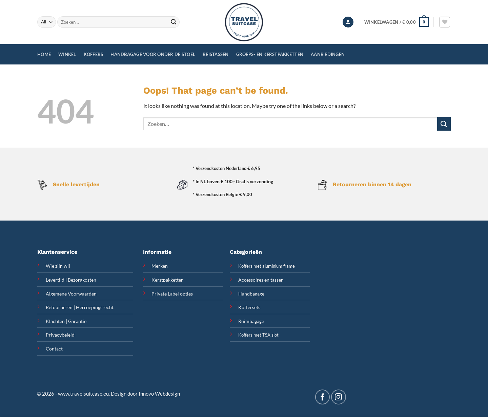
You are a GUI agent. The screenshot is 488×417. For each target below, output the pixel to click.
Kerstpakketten (167, 280)
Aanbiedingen (328, 54)
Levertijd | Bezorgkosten (71, 280)
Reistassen (216, 54)
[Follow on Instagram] (338, 397)
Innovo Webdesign (159, 394)
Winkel (67, 54)
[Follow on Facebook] (322, 397)
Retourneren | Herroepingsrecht (80, 307)
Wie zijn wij (58, 266)
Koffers (93, 54)
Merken (159, 266)
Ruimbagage (251, 321)
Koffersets (249, 307)
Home (44, 54)
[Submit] (173, 22)
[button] (348, 22)
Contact (54, 349)
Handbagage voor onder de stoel (152, 54)
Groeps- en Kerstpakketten (269, 54)
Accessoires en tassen (261, 280)
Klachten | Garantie (66, 321)
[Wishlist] (444, 22)
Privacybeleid (60, 335)
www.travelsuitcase (80, 394)
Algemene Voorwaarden (71, 294)
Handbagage (251, 294)
